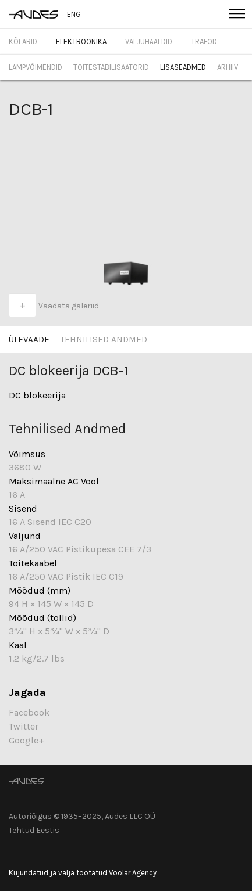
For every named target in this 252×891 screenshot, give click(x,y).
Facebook (29, 712)
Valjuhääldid (148, 41)
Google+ (26, 740)
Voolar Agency (133, 872)
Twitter (23, 726)
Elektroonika (81, 41)
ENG (74, 14)
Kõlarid (23, 41)
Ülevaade (29, 339)
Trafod (204, 41)
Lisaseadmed (183, 67)
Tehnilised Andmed (104, 339)
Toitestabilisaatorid (111, 67)
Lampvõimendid (35, 67)
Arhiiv (227, 67)
